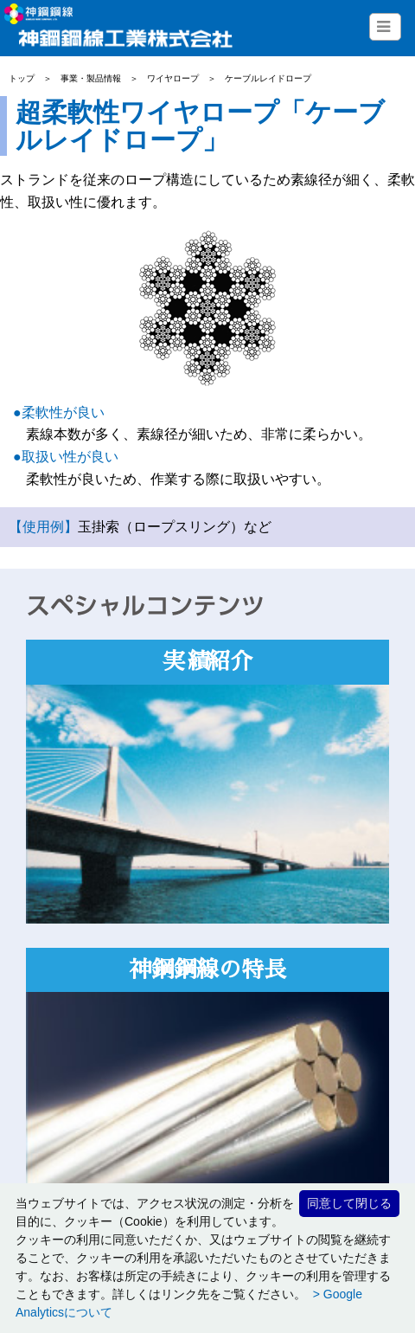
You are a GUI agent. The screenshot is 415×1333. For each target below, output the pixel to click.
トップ (22, 78)
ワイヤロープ (173, 78)
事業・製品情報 (91, 78)
